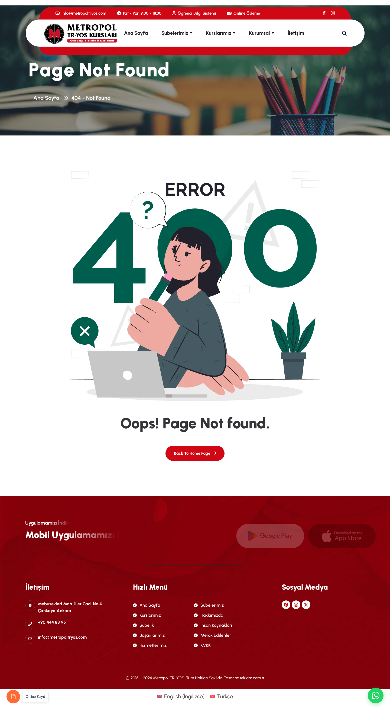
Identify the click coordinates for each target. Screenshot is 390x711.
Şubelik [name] (143, 625)
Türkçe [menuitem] (225, 696)
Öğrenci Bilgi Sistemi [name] (194, 13)
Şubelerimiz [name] (209, 605)
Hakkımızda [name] (208, 615)
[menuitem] (180, 696)
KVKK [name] (202, 645)
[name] (324, 13)
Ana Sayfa (136, 33)
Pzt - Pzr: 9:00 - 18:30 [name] (139, 13)
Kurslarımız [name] (147, 615)
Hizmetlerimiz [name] (150, 645)
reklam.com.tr (252, 678)
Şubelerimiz (174, 33)
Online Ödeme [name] (243, 13)
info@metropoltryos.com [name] (81, 13)
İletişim (296, 33)
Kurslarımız (218, 33)
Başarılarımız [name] (149, 635)
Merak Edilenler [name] (212, 635)
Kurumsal (259, 33)
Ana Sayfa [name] (146, 605)
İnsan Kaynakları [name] (213, 625)
